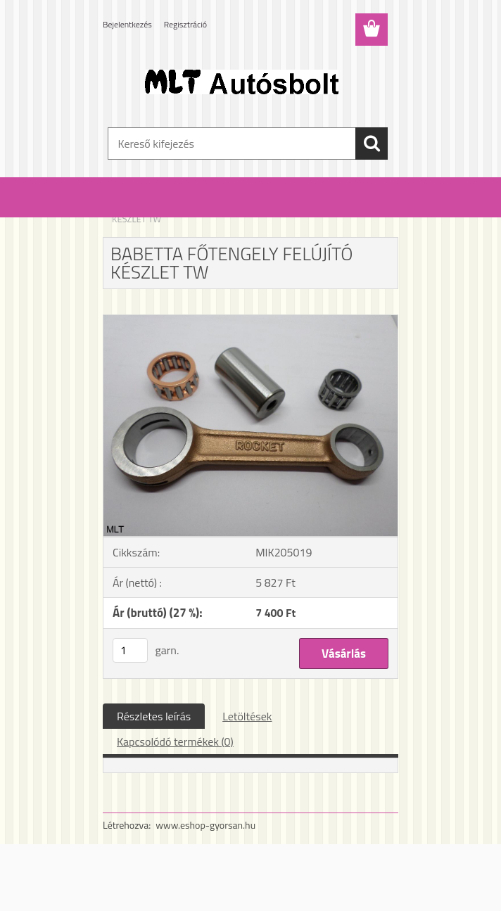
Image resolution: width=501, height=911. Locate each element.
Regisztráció (185, 24)
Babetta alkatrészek (194, 210)
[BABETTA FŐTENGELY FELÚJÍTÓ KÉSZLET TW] (250, 320)
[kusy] (130, 650)
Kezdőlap (129, 210)
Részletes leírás (154, 716)
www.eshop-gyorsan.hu (205, 824)
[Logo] (241, 81)
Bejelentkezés (127, 24)
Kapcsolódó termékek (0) (175, 741)
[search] (371, 143)
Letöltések (247, 716)
